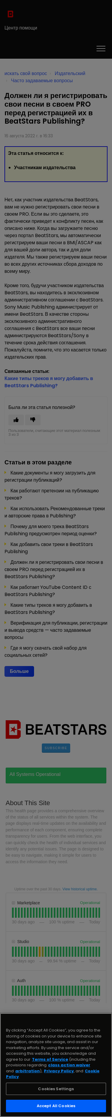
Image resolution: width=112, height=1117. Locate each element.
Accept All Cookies (56, 1106)
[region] (56, 1065)
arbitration (27, 1071)
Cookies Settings (56, 1089)
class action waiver (69, 1065)
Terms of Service (50, 1059)
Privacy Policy (59, 1071)
